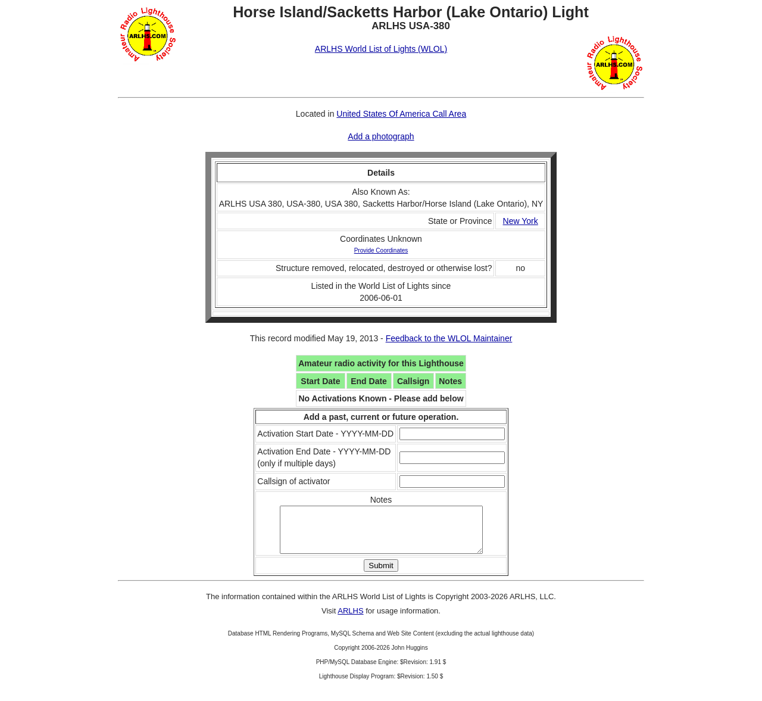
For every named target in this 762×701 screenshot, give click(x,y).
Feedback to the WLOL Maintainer (449, 338)
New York (520, 221)
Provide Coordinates (381, 250)
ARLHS (350, 619)
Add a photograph (381, 136)
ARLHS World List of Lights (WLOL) (381, 49)
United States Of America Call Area (401, 114)
